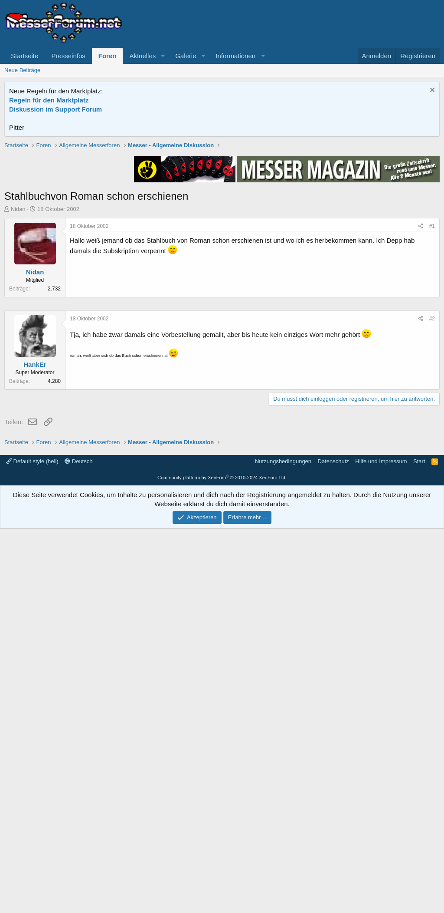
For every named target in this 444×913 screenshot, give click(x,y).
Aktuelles (142, 55)
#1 (432, 350)
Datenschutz (333, 845)
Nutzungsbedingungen (283, 845)
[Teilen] (420, 350)
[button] (163, 56)
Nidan (18, 333)
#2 (432, 579)
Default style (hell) (32, 845)
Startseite (24, 55)
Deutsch (78, 845)
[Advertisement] (222, 202)
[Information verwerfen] (431, 91)
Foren (107, 55)
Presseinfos (68, 55)
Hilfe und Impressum (381, 845)
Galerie (185, 55)
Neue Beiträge (22, 70)
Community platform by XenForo (222, 861)
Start (419, 845)
